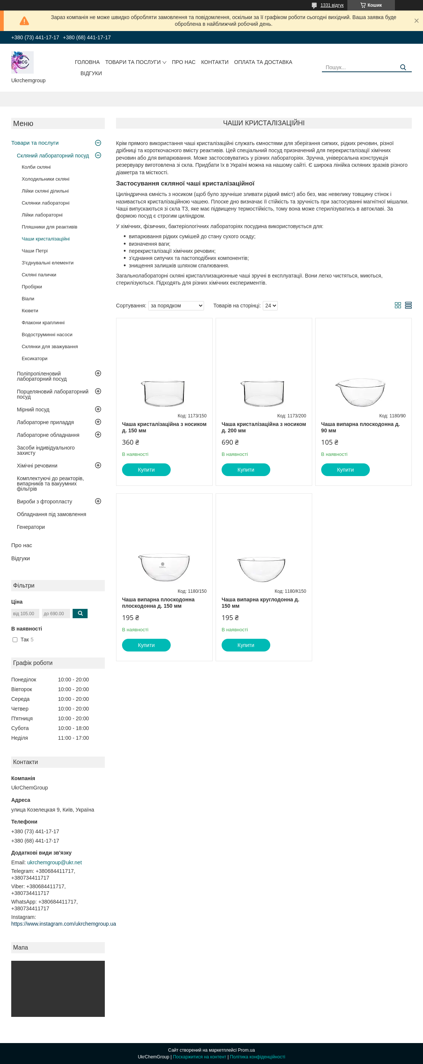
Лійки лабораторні (42, 215)
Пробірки (32, 286)
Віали (28, 298)
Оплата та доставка (263, 62)
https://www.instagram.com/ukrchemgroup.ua (63, 924)
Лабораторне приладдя (45, 422)
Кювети (30, 310)
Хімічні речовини (37, 466)
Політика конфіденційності (257, 1057)
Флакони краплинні (43, 322)
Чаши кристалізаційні (46, 239)
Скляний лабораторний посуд (53, 156)
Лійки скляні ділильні (45, 191)
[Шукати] (403, 67)
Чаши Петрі (35, 251)
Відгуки (91, 73)
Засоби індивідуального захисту (46, 450)
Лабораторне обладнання (48, 435)
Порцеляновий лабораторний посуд (52, 394)
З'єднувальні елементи (47, 263)
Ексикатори (35, 358)
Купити (146, 470)
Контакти (214, 62)
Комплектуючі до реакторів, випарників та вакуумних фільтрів (50, 483)
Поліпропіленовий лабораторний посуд (42, 376)
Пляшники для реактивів (49, 227)
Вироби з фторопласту (44, 502)
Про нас (183, 62)
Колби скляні (36, 167)
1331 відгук (332, 5)
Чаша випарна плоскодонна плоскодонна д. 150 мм (158, 603)
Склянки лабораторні (46, 203)
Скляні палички (39, 275)
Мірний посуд (33, 410)
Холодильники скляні (45, 179)
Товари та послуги (133, 62)
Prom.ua (246, 1050)
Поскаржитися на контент (199, 1057)
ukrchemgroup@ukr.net (54, 862)
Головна (87, 62)
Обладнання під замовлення (51, 514)
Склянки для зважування (50, 346)
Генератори (31, 527)
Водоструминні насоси (47, 334)
